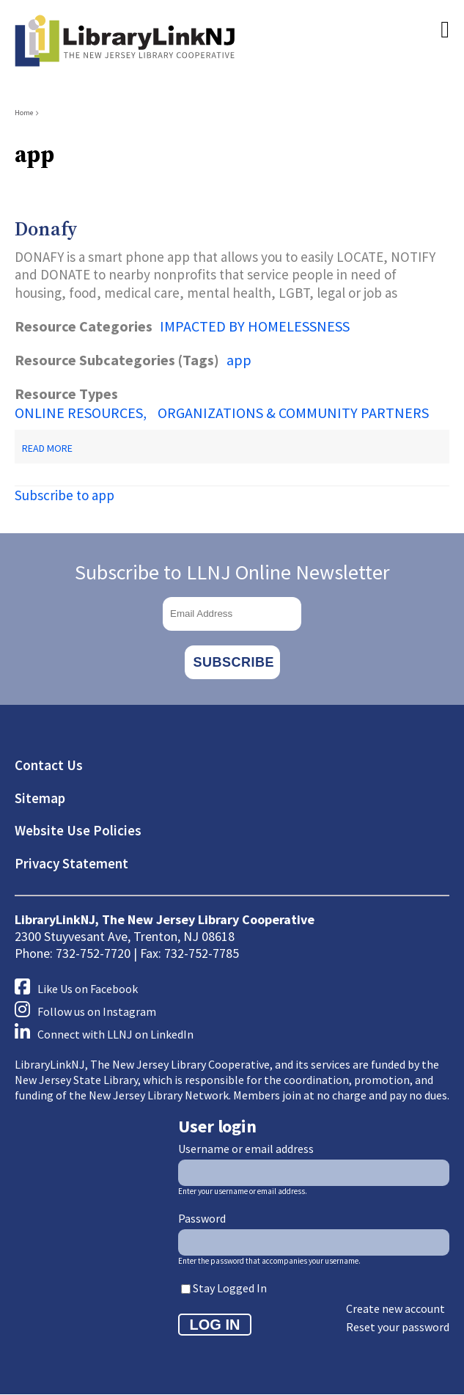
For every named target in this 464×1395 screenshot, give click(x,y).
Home (24, 112)
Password (202, 1218)
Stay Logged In (230, 1288)
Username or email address (246, 1148)
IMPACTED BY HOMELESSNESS (255, 326)
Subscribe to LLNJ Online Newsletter (232, 572)
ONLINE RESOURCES (79, 412)
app (239, 360)
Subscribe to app (64, 495)
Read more (47, 448)
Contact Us (49, 765)
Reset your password (397, 1326)
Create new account (395, 1308)
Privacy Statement (71, 863)
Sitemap (40, 798)
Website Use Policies (78, 830)
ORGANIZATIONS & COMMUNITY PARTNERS (293, 412)
